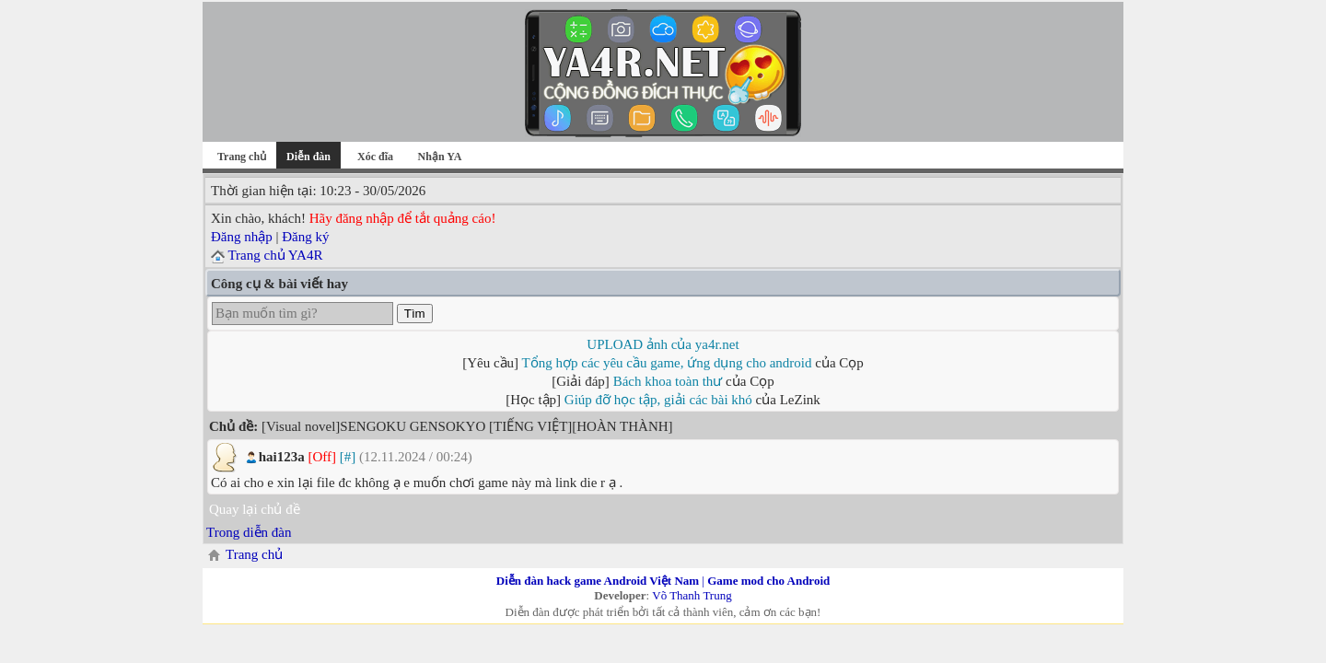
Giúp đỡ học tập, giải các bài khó (658, 399)
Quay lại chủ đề (254, 509)
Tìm (414, 313)
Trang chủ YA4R (274, 255)
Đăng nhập (242, 236)
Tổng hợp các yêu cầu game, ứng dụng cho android (667, 362)
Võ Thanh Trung (691, 595)
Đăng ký (305, 236)
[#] (348, 456)
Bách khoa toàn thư (668, 381)
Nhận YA (440, 156)
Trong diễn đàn (248, 532)
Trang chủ (241, 156)
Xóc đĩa (375, 156)
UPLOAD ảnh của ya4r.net (663, 344)
